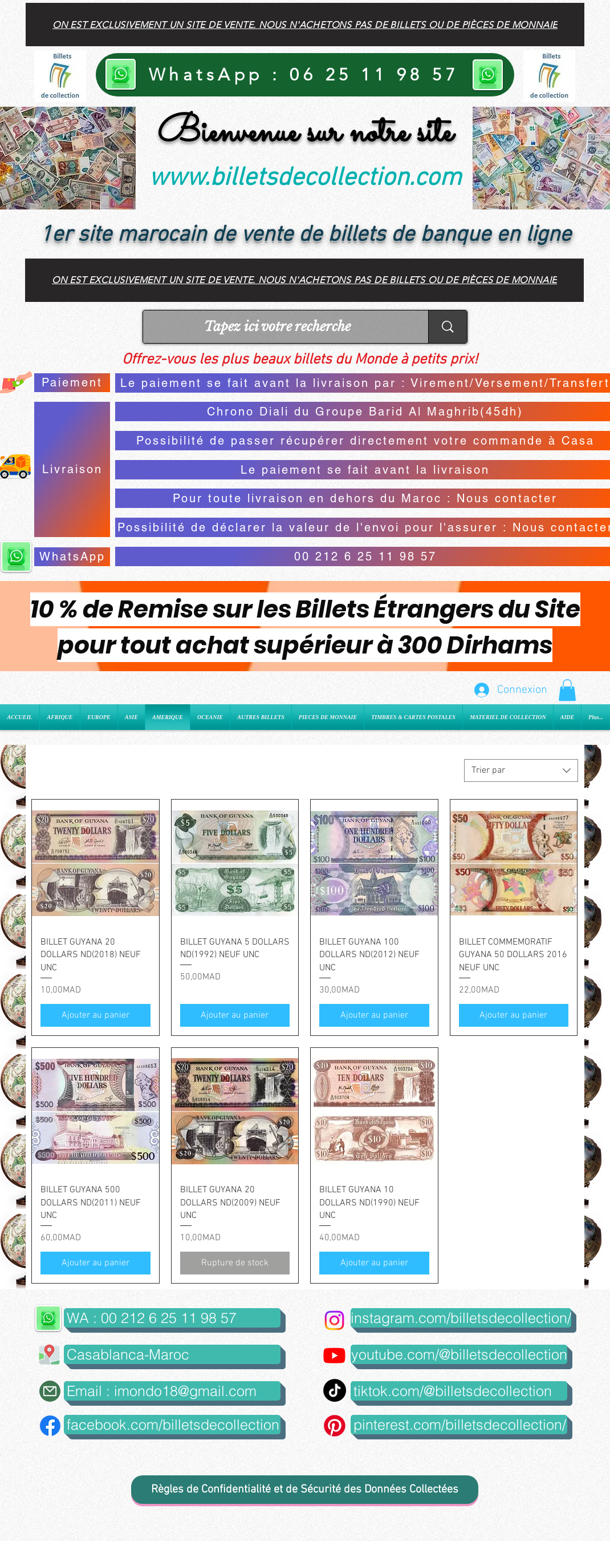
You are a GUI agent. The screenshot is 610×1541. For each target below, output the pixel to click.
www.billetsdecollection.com (305, 178)
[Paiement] (72, 382)
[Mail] (49, 1391)
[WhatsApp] (72, 556)
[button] (567, 690)
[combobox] (521, 770)
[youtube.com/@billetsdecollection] (459, 1354)
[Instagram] (334, 1320)
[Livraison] (72, 469)
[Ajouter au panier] (95, 1015)
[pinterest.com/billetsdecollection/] (459, 1424)
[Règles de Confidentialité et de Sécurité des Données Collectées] (304, 1489)
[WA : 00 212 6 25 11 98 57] (172, 1318)
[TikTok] (334, 1390)
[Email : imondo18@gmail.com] (172, 1391)
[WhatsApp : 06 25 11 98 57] (305, 74)
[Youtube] (334, 1355)
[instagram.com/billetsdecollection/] (461, 1318)
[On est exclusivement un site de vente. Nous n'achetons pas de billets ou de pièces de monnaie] (305, 24)
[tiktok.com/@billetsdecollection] (459, 1391)
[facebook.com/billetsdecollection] (172, 1424)
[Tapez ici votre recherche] (277, 326)
